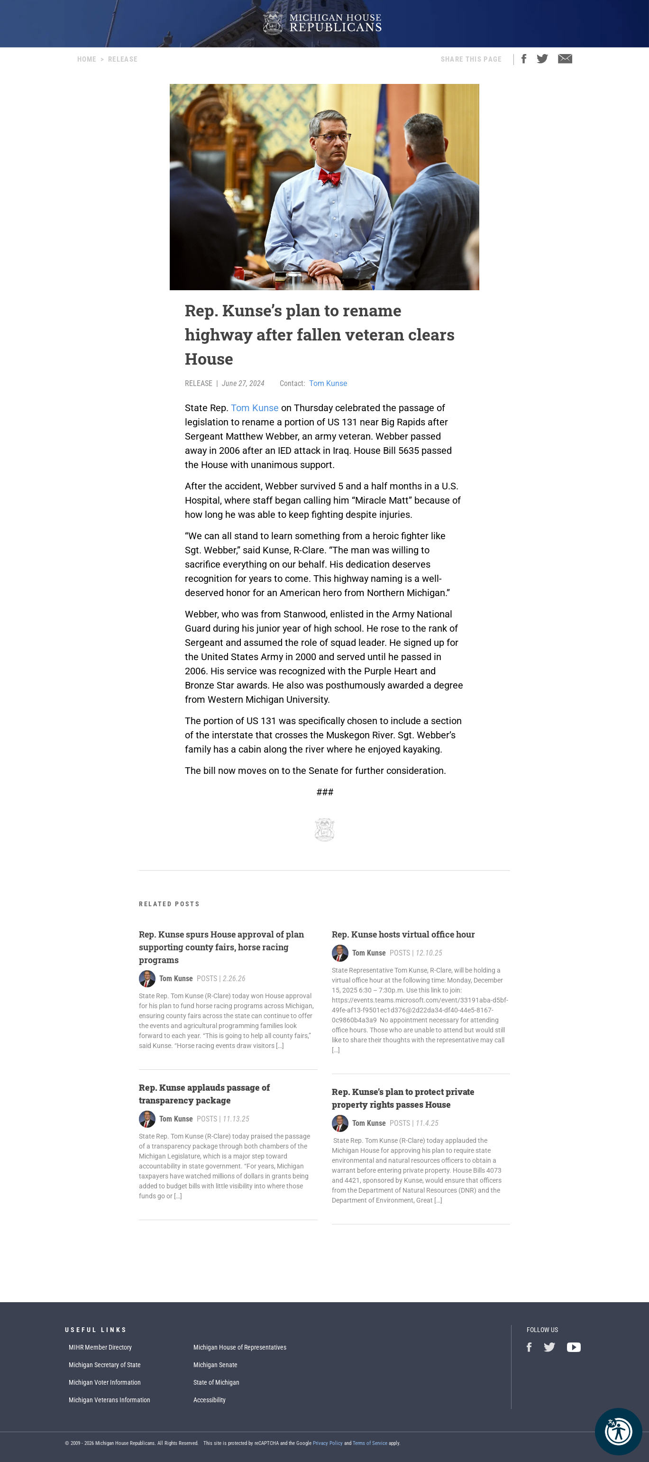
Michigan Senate (215, 1365)
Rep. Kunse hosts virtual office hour (405, 934)
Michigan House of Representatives (239, 1347)
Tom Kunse (328, 383)
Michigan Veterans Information (109, 1400)
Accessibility (209, 1400)
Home (87, 59)
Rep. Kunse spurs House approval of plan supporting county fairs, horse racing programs (221, 947)
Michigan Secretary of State (105, 1365)
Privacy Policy (328, 1443)
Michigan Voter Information (105, 1382)
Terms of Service (370, 1443)
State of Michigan (216, 1382)
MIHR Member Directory (100, 1347)
